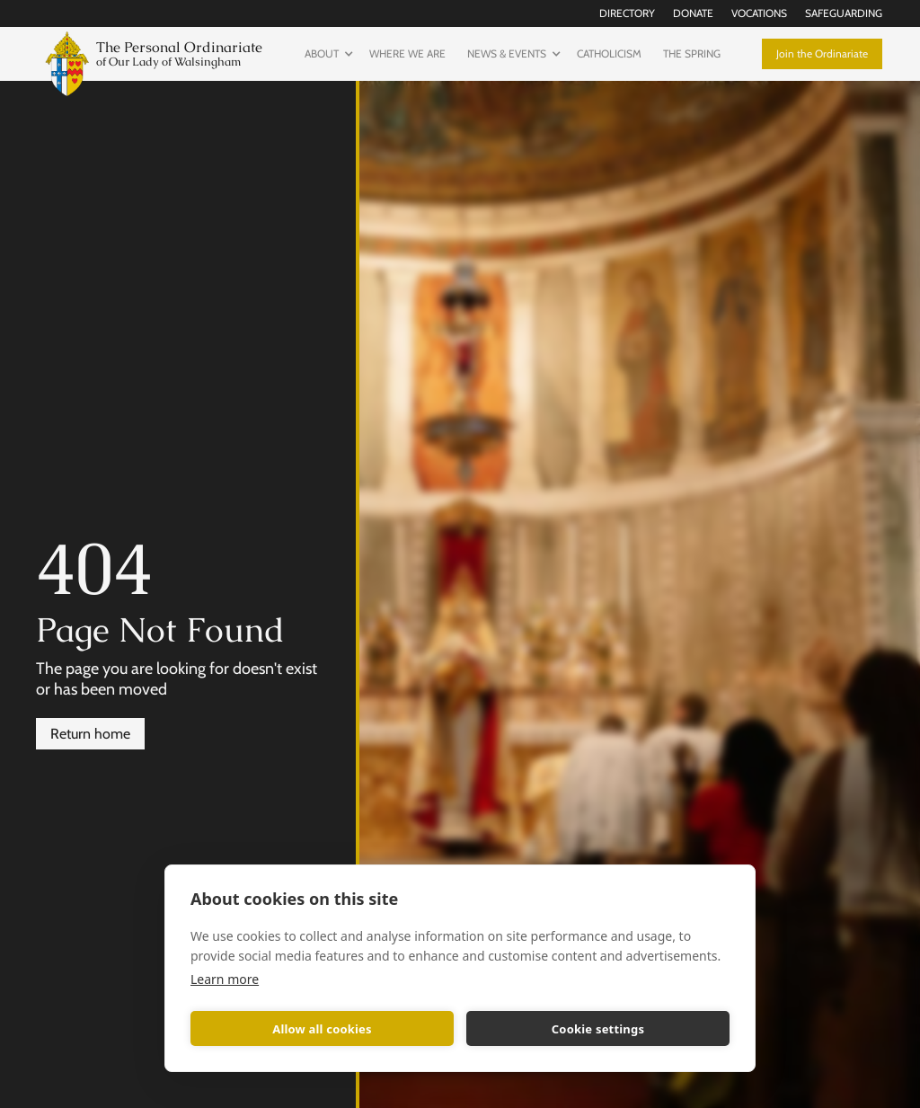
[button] (326, 54)
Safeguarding (843, 13)
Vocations (759, 13)
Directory (627, 13)
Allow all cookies (322, 1029)
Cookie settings (598, 1029)
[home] (150, 61)
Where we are (407, 53)
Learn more (224, 979)
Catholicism (609, 53)
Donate (693, 13)
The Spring (692, 53)
